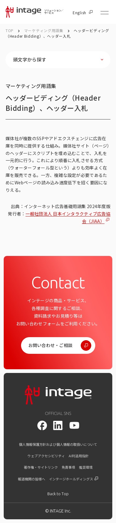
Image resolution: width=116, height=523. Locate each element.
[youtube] (74, 425)
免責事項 (68, 467)
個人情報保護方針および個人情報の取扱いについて (58, 444)
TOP (10, 30)
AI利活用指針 (79, 456)
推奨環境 (85, 467)
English (82, 12)
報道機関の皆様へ (31, 479)
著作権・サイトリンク (41, 467)
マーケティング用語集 (44, 30)
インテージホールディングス (73, 479)
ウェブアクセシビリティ (46, 456)
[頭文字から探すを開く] (58, 59)
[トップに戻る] (58, 494)
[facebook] (42, 425)
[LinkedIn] (58, 425)
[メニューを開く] (105, 13)
